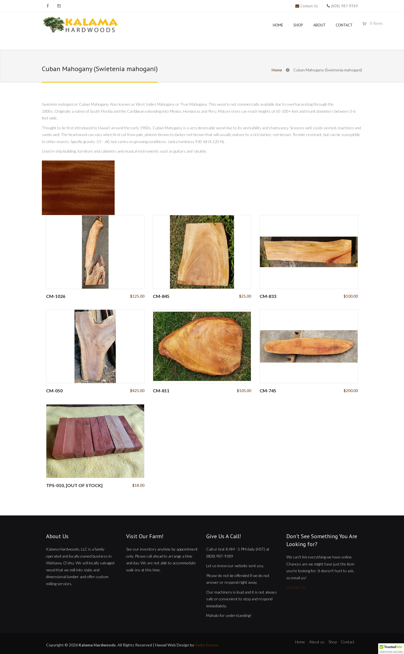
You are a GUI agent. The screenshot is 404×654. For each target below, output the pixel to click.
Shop (298, 25)
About (319, 25)
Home (278, 25)
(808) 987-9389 (344, 5)
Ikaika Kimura (206, 644)
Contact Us (309, 5)
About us (316, 641)
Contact (344, 25)
